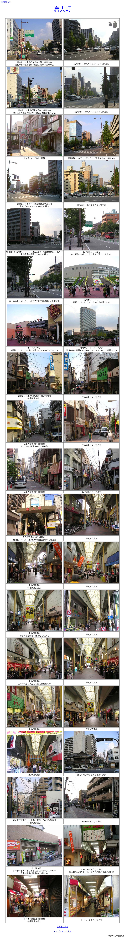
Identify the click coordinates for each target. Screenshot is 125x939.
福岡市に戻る (62, 927)
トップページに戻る (62, 931)
